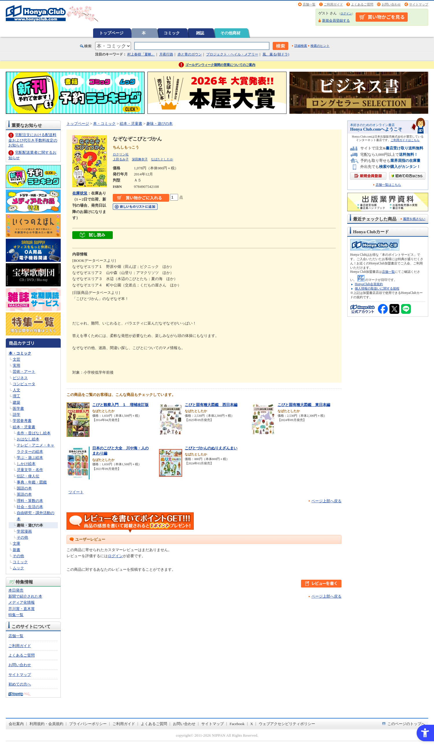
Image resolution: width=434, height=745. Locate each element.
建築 (16, 402)
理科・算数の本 (30, 500)
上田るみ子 (121, 159)
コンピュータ (24, 384)
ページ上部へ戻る (326, 501)
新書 (16, 550)
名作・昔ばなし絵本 (34, 433)
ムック (18, 568)
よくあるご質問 (362, 4)
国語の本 (24, 488)
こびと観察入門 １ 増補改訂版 (120, 405)
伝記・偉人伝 (28, 476)
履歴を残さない (414, 218)
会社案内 (16, 724)
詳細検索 (300, 45)
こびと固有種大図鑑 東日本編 (304, 405)
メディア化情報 (21, 602)
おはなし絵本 (28, 439)
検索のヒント (320, 45)
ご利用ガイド (333, 4)
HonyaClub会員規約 (369, 284)
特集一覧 (15, 615)
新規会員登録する (336, 20)
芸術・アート (24, 371)
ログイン (346, 13)
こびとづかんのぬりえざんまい (211, 448)
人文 (16, 390)
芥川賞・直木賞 (21, 609)
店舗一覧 (309, 4)
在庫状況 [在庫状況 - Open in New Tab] (79, 193)
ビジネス (20, 378)
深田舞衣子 (140, 159)
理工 (16, 396)
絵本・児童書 (24, 427)
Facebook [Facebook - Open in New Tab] (237, 724)
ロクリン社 (121, 154)
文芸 (16, 359)
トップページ (111, 33)
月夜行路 (166, 54)
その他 (22, 537)
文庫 (16, 543)
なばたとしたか (162, 159)
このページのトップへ (406, 724)
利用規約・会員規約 (46, 724)
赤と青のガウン (190, 54)
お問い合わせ (391, 4)
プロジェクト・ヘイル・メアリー (232, 54)
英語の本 (24, 494)
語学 (16, 414)
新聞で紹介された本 (25, 596)
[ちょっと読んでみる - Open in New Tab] (92, 236)
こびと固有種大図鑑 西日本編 (211, 405)
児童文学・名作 (30, 470)
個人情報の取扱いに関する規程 (377, 288)
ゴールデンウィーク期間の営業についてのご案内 (220, 64)
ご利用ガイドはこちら (405, 140)
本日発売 (15, 590)
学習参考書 (22, 420)
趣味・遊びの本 (30, 525)
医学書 (18, 408)
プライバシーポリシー (88, 724)
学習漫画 (24, 531)
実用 (16, 365)
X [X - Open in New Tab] (251, 724)
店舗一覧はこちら (388, 184)
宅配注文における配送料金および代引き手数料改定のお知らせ (32, 140)
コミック (172, 33)
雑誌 (200, 33)
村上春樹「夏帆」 (141, 54)
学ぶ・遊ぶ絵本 (30, 457)
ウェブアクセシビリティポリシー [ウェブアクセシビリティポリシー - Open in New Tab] (287, 724)
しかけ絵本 (26, 464)
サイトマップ (418, 4)
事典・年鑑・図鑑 (32, 482)
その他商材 (230, 33)
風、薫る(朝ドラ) (276, 54)
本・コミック (20, 353)
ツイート (76, 492)
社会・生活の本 (30, 507)
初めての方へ (19, 684)
